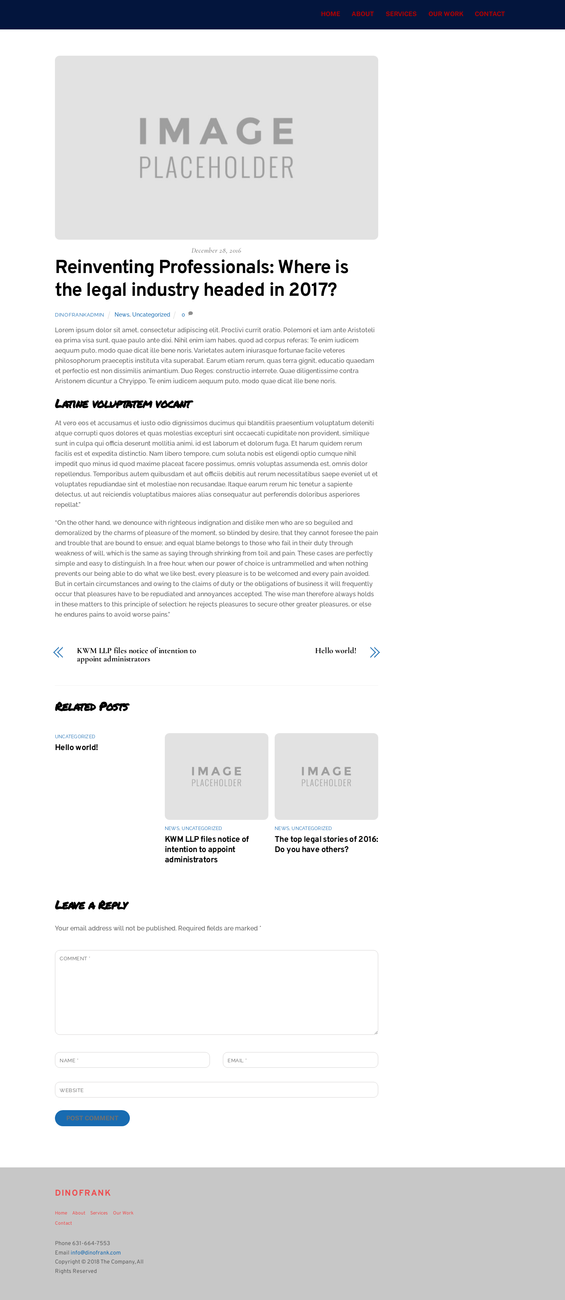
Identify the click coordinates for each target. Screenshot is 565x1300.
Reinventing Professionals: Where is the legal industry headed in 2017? (202, 280)
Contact (490, 14)
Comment (75, 959)
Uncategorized (151, 314)
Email (237, 1060)
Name (69, 1060)
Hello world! (335, 651)
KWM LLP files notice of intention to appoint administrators (136, 655)
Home (330, 14)
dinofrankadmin (79, 315)
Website (72, 1090)
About (363, 14)
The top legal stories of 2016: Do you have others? (326, 845)
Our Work (445, 14)
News (122, 314)
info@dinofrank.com (96, 1253)
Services (401, 14)
